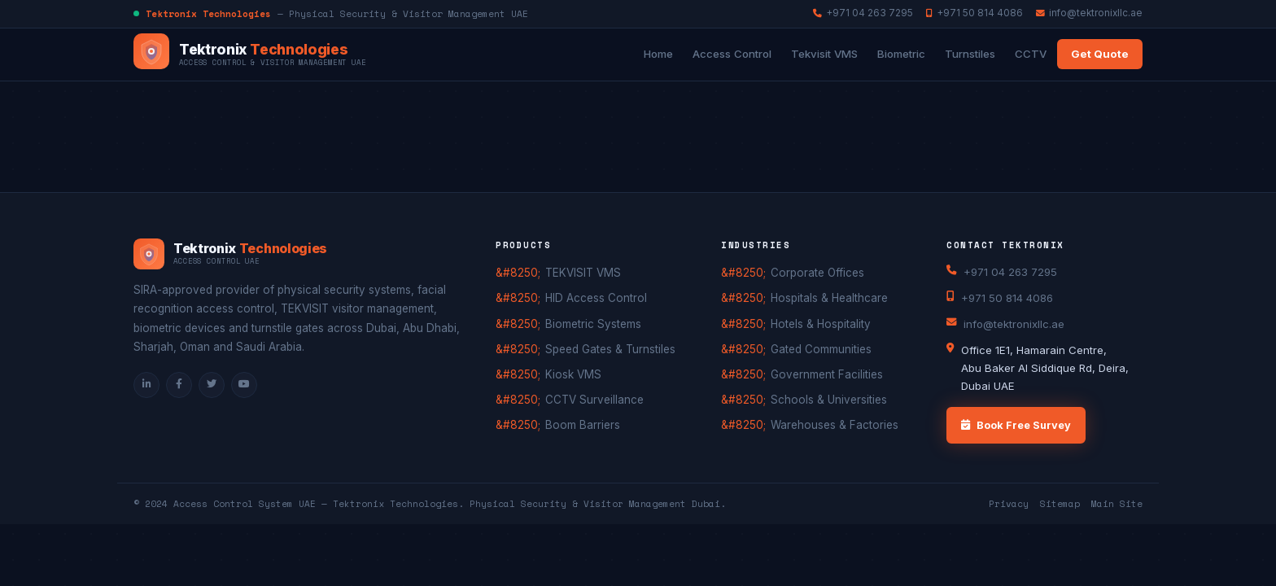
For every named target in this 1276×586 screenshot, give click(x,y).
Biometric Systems (593, 323)
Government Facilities (827, 374)
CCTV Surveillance (594, 399)
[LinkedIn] (146, 385)
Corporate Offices (817, 272)
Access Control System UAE (244, 503)
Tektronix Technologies (395, 503)
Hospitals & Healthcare (829, 297)
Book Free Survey (1016, 425)
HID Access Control (596, 297)
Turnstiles (970, 53)
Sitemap (1060, 503)
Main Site (1117, 503)
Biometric (901, 53)
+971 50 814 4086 (974, 13)
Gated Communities (821, 349)
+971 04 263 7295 (863, 13)
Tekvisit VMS (824, 53)
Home (658, 53)
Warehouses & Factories (834, 424)
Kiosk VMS (573, 374)
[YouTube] (244, 385)
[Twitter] (212, 385)
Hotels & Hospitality (821, 323)
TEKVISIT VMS (583, 272)
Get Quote (1100, 53)
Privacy (1009, 503)
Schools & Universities (829, 399)
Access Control (732, 53)
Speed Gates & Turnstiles (610, 349)
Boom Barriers (582, 424)
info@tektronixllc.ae (1089, 13)
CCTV (1031, 53)
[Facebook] (179, 385)
